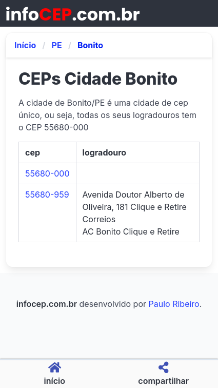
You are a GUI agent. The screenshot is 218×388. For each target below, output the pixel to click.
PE (57, 45)
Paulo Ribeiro (174, 304)
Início (25, 45)
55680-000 (47, 173)
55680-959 (47, 194)
